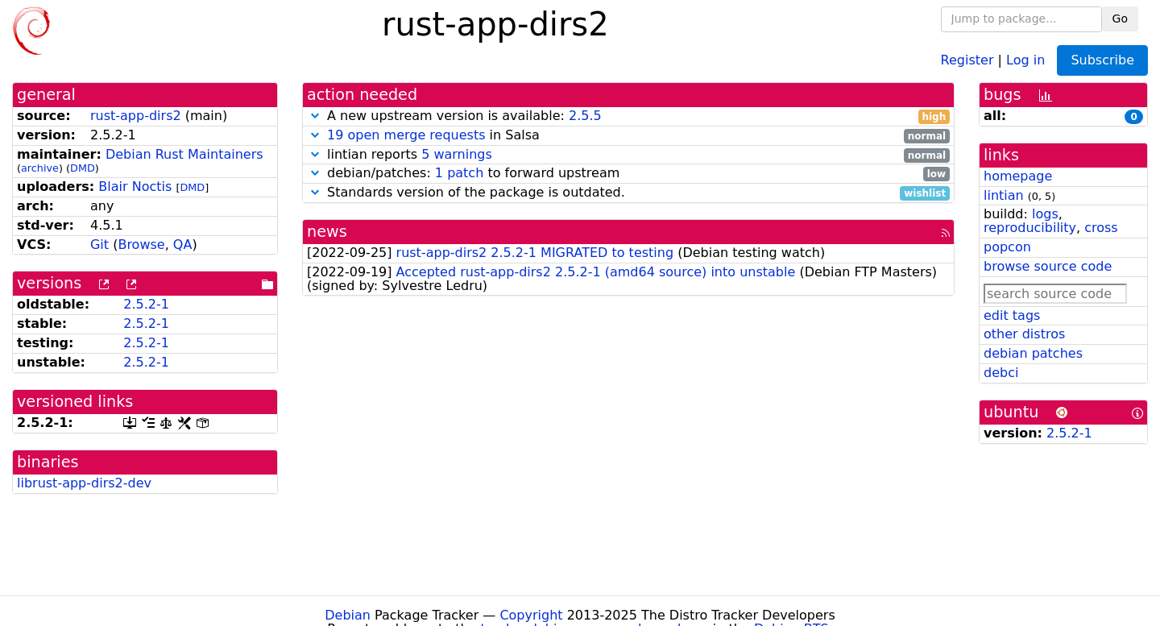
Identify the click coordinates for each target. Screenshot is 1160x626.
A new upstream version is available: (628, 116)
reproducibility (1030, 227)
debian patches (1033, 353)
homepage (1018, 176)
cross (1100, 227)
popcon (1007, 247)
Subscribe (1102, 60)
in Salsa (628, 136)
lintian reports (628, 155)
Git (99, 244)
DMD (82, 168)
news (327, 231)
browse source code (1048, 266)
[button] (315, 115)
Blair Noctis (135, 186)
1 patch (459, 172)
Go (1120, 18)
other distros (1024, 334)
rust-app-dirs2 (135, 115)
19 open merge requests (406, 135)
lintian (1004, 195)
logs (1045, 214)
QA (183, 244)
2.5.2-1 (146, 304)
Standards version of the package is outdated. (628, 193)
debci (1001, 372)
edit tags (1012, 315)
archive (40, 168)
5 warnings (456, 154)
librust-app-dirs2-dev (84, 483)
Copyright (530, 615)
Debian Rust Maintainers (184, 154)
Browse (141, 244)
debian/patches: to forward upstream (628, 173)
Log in (1025, 59)
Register (967, 59)
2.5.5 (585, 115)
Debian (348, 615)
